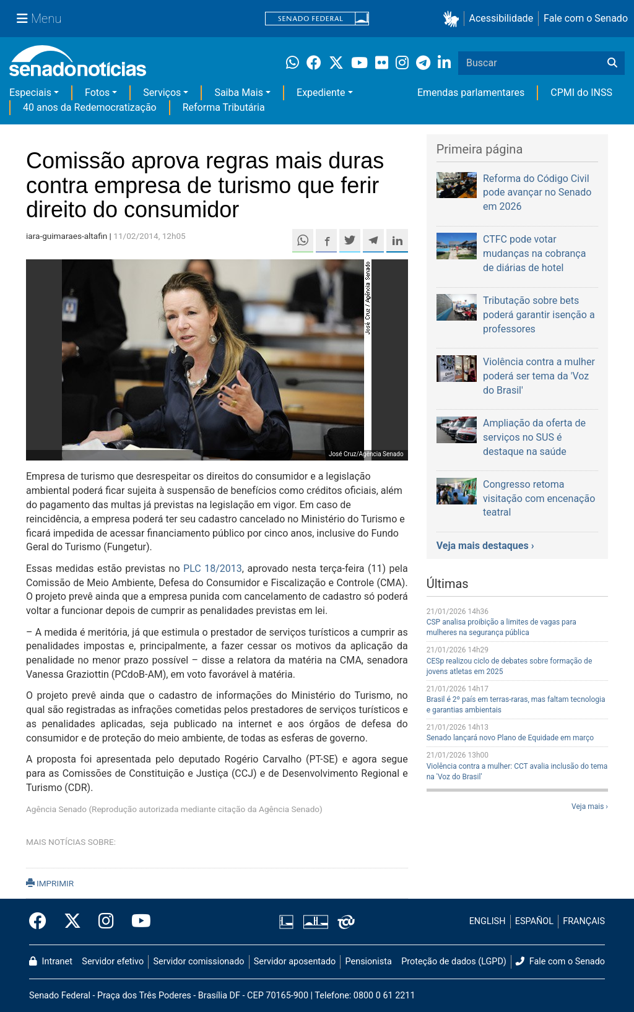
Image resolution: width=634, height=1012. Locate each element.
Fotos (97, 92)
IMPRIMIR (50, 883)
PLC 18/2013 (212, 568)
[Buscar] (612, 63)
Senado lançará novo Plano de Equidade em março (510, 737)
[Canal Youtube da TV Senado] (137, 922)
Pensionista (368, 961)
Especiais (30, 92)
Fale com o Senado (586, 18)
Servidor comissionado (199, 961)
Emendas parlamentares (470, 92)
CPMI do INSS (581, 92)
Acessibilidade (501, 18)
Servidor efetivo (113, 961)
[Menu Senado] (39, 18)
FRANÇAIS (584, 921)
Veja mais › (589, 806)
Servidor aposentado (295, 961)
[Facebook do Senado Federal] (42, 922)
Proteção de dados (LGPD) (453, 961)
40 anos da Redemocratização (90, 107)
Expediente (321, 92)
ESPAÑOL (534, 921)
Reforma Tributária (224, 107)
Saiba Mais (238, 92)
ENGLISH (487, 921)
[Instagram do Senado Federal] (106, 922)
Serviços (162, 92)
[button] (453, 19)
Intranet (50, 961)
